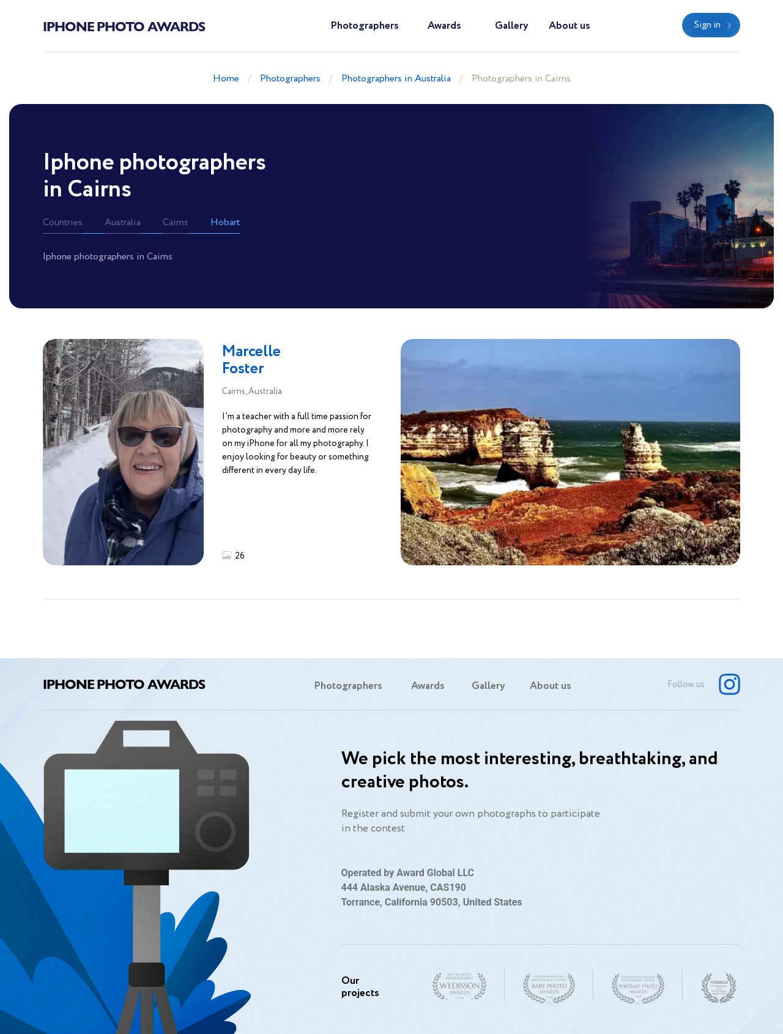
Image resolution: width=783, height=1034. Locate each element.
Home (226, 79)
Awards (444, 26)
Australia (123, 222)
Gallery (512, 26)
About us (569, 26)
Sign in (707, 25)
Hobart (225, 222)
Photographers (364, 26)
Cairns (175, 222)
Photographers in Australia (396, 79)
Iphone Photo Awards (124, 25)
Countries (63, 222)
